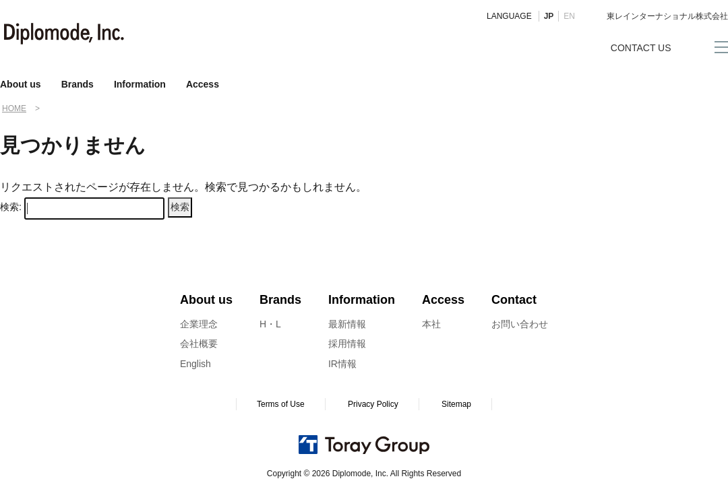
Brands (77, 84)
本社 (431, 324)
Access (202, 84)
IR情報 (342, 363)
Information (140, 84)
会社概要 (199, 343)
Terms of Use (281, 404)
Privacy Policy (373, 404)
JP (549, 16)
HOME (14, 108)
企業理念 (199, 324)
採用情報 (347, 343)
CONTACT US (641, 47)
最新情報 (347, 324)
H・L (270, 324)
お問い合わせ (519, 324)
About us (20, 84)
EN (569, 16)
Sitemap (456, 404)
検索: (11, 206)
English (195, 363)
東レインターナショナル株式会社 (667, 16)
